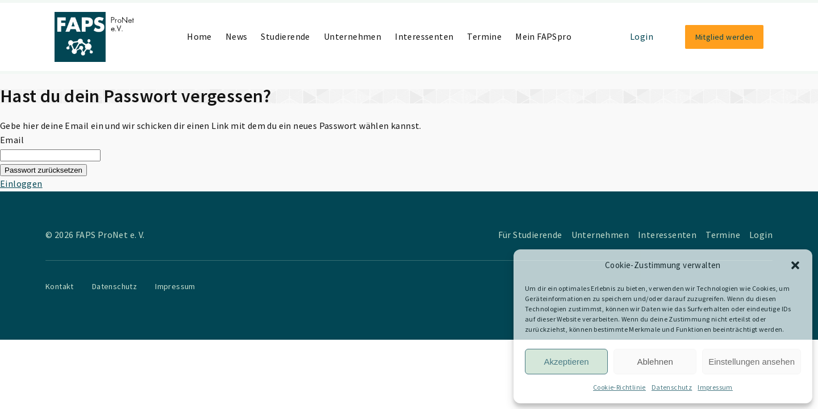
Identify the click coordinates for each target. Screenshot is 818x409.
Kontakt (59, 286)
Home (199, 36)
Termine (484, 36)
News (237, 36)
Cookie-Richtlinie (619, 387)
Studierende (285, 36)
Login (641, 36)
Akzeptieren (566, 361)
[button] (795, 265)
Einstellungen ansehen (751, 361)
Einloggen (21, 183)
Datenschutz (672, 387)
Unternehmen (352, 36)
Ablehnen (655, 361)
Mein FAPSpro (543, 36)
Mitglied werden (724, 37)
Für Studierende (530, 234)
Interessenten (424, 36)
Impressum (715, 387)
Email (12, 139)
